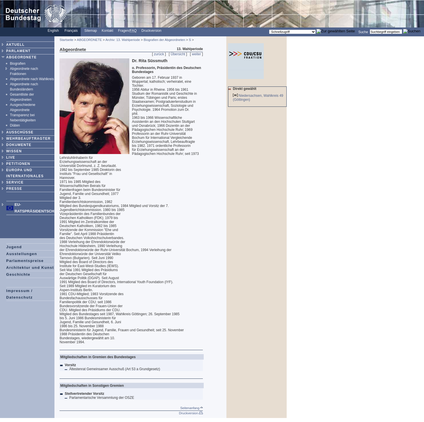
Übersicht (178, 54)
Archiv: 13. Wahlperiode (123, 40)
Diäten (15, 125)
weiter (196, 54)
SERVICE (15, 182)
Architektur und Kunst (30, 267)
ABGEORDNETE (21, 57)
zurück (159, 54)
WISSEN (14, 151)
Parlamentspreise (25, 261)
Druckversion (151, 31)
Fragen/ (127, 31)
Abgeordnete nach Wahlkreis (32, 79)
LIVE (10, 157)
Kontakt (107, 31)
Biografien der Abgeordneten (164, 40)
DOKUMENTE (18, 145)
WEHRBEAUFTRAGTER (28, 139)
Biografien (17, 64)
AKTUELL (15, 45)
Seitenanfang (191, 408)
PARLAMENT (18, 51)
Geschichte (18, 274)
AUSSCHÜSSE (19, 132)
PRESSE (14, 189)
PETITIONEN (18, 164)
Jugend (14, 247)
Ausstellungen (21, 254)
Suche (363, 32)
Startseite (66, 40)
